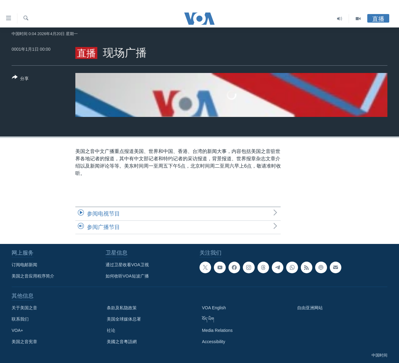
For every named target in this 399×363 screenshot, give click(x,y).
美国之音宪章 (24, 341)
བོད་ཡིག (208, 319)
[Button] (20, 79)
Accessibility (213, 341)
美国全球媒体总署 (124, 319)
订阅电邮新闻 (24, 264)
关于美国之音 (24, 307)
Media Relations (217, 330)
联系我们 (20, 319)
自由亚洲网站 (310, 307)
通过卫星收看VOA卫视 (127, 264)
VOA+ (17, 330)
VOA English (214, 307)
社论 (111, 330)
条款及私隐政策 (122, 307)
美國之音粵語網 (122, 341)
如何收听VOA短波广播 (127, 276)
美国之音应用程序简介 (33, 276)
